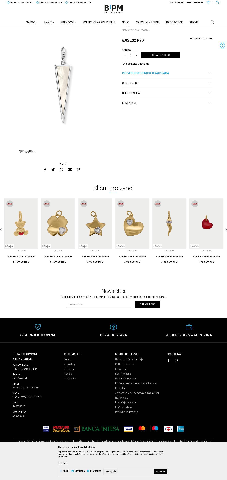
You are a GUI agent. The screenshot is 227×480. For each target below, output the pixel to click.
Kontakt (68, 400)
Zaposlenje (70, 391)
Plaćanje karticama (125, 405)
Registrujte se (195, 2)
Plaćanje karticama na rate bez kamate (135, 410)
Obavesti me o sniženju (201, 65)
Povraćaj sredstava (125, 429)
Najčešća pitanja (124, 434)
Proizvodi (37, 29)
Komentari (166, 130)
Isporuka (120, 415)
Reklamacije (121, 424)
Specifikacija (166, 119)
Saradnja (69, 395)
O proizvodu (166, 110)
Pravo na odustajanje (126, 438)
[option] (63, 111)
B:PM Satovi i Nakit (21, 29)
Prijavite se (147, 331)
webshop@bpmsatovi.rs (26, 414)
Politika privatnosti (125, 391)
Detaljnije (63, 463)
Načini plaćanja (123, 400)
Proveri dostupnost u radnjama (166, 100)
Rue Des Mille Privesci (21, 283)
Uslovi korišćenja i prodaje (129, 386)
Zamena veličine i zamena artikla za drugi (137, 419)
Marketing (95, 471)
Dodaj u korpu (160, 81)
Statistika (80, 471)
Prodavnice (70, 405)
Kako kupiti (121, 395)
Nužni (66, 471)
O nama (68, 386)
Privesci (55, 29)
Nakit (46, 29)
